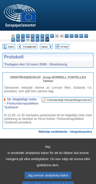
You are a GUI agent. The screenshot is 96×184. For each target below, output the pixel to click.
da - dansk (28, 36)
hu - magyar (81, 36)
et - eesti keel (37, 36)
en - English (47, 36)
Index (11, 46)
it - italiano (67, 36)
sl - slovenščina (37, 40)
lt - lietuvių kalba (76, 36)
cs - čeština (23, 36)
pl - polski (18, 40)
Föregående (29, 46)
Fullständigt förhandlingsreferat (69, 99)
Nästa (44, 46)
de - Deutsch (33, 36)
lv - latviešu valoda (71, 36)
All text (64, 46)
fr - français (52, 36)
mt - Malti (86, 36)
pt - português (23, 40)
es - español (18, 36)
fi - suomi (42, 40)
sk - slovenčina (33, 40)
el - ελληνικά (42, 36)
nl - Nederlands (13, 40)
